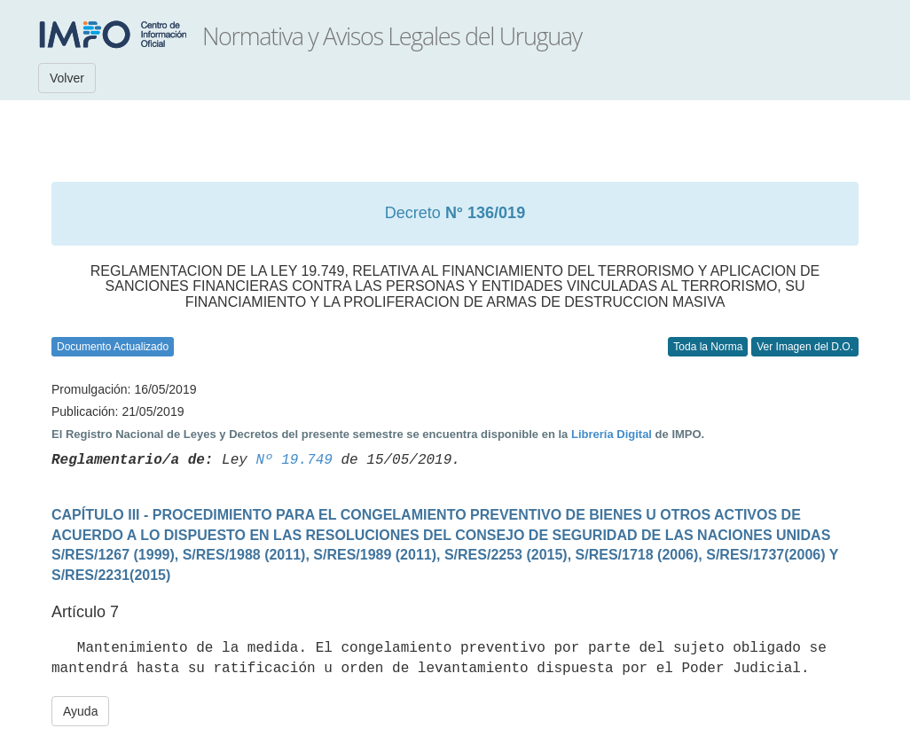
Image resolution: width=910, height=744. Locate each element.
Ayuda (80, 711)
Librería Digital (611, 434)
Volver (67, 78)
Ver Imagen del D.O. (805, 347)
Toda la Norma (707, 347)
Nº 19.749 (293, 460)
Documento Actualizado (113, 347)
